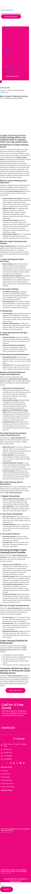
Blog (8, 31)
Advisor (7, 49)
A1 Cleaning (18, 739)
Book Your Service (15, 690)
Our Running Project (14, 63)
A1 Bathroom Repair (14, 43)
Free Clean (8, 51)
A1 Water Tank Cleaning (16, 45)
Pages (7, 55)
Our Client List (12, 61)
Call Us (4, 725)
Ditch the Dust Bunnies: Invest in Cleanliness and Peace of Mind (15, 829)
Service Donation (13, 59)
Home (7, 27)
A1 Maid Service (12, 39)
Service (7, 35)
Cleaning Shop (10, 65)
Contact (10, 33)
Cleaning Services (13, 37)
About (7, 29)
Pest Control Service (14, 41)
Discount (8, 53)
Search (6, 889)
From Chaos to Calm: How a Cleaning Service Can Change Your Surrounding (13, 870)
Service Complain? (11, 16)
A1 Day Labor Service (14, 47)
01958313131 (10, 10)
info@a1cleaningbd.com (14, 13)
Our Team (11, 57)
